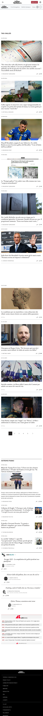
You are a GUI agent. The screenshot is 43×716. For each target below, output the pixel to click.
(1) (5, 569)
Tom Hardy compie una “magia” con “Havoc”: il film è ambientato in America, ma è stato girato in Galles (19, 421)
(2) (40, 224)
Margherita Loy (17, 604)
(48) (40, 353)
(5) (40, 74)
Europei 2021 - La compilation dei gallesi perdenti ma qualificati (21, 560)
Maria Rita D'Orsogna (13, 591)
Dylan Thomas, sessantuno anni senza (23, 601)
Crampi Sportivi (13, 577)
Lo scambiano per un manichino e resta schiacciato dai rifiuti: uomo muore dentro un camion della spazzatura (19, 313)
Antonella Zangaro (7, 112)
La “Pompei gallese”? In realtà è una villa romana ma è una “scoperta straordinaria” (20, 182)
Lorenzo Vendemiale (7, 260)
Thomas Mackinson (7, 532)
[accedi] (40, 2)
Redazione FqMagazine (8, 73)
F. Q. (3, 317)
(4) (12, 609)
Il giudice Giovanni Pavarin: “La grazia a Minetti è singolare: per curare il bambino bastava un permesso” (15, 525)
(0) (40, 112)
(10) (40, 516)
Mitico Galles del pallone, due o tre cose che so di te (23, 574)
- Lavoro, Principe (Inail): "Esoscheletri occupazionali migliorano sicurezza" (18, 640)
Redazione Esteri (6, 501)
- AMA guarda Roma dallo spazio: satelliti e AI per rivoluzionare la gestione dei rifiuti (20, 624)
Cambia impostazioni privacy (10, 682)
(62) (40, 501)
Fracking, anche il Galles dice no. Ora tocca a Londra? (23, 588)
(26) (7, 595)
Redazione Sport (6, 150)
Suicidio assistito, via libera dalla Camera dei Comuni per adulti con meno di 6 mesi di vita (20, 385)
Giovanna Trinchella (7, 548)
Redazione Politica (7, 516)
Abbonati (34, 2)
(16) (40, 532)
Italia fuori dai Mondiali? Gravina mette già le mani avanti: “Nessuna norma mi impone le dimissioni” (21, 256)
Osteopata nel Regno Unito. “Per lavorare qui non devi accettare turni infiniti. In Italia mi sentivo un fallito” (19, 349)
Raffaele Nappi (6, 353)
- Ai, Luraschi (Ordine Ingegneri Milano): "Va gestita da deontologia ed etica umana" (20, 637)
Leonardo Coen (10, 564)
